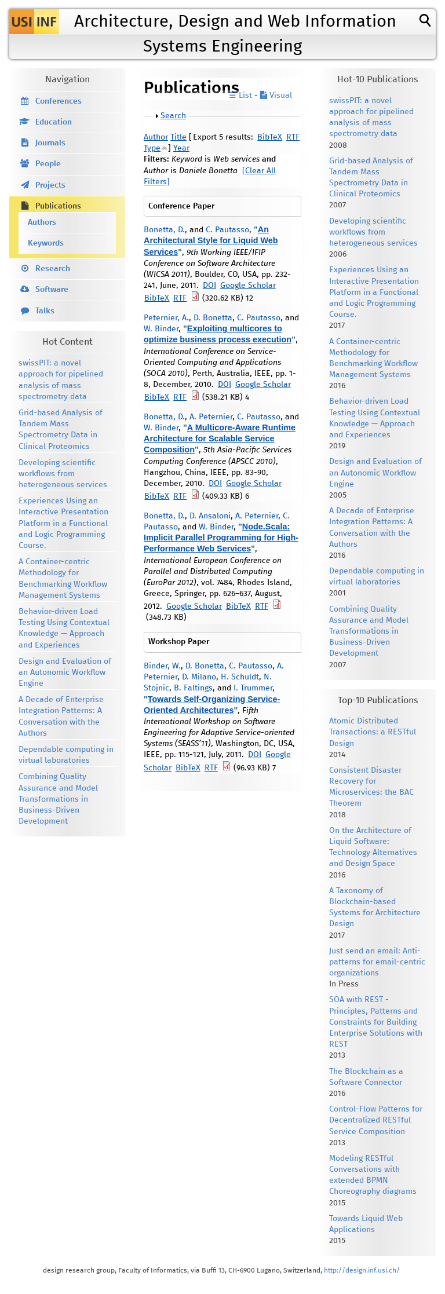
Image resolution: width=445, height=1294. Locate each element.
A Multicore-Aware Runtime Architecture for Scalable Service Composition (220, 438)
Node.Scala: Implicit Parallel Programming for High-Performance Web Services (221, 537)
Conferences (58, 101)
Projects (50, 185)
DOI (209, 286)
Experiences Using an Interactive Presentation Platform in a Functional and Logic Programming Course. (63, 523)
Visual (276, 96)
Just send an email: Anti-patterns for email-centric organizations (377, 962)
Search (173, 116)
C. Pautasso (227, 230)
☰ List (240, 96)
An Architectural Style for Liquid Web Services (211, 240)
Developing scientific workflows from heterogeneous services (63, 474)
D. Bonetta (213, 318)
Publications (58, 206)
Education (53, 122)
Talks (44, 311)
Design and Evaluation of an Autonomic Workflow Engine (65, 672)
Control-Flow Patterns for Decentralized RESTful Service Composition (375, 1120)
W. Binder (161, 329)
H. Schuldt (240, 677)
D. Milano (199, 677)
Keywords (46, 243)
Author (156, 137)
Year (181, 148)
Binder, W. (162, 666)
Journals (50, 143)
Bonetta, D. (164, 230)
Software (51, 290)
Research (52, 269)
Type (152, 148)
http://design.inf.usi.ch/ (362, 1270)
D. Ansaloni (210, 516)
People (48, 164)
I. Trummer (253, 688)
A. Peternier (210, 417)
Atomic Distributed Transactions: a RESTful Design (372, 732)
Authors (42, 222)
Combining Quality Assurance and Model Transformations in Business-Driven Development (58, 799)
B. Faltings (193, 688)
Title (178, 137)
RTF (293, 137)
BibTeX (269, 137)
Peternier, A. (166, 318)
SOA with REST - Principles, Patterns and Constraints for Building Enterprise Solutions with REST (375, 1022)
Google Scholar (248, 286)
